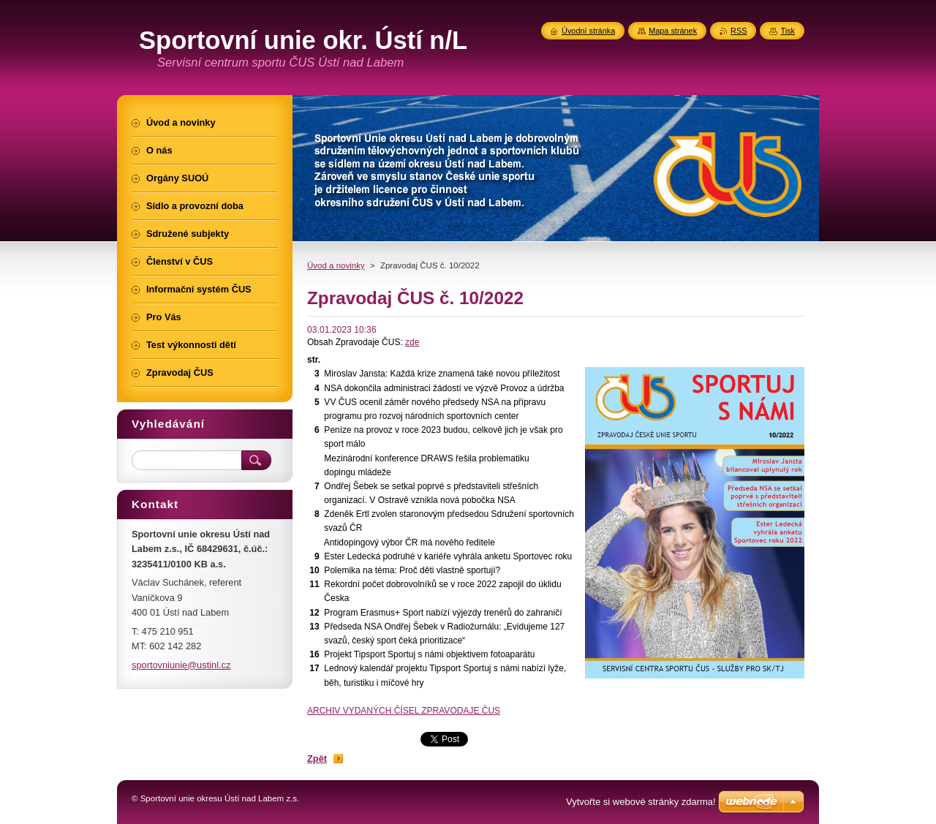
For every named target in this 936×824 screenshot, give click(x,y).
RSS (739, 30)
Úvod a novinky (336, 265)
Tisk (787, 30)
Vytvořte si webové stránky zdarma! (641, 801)
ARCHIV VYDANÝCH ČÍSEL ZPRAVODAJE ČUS (403, 711)
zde (412, 342)
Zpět (317, 758)
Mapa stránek (673, 30)
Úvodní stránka (588, 30)
